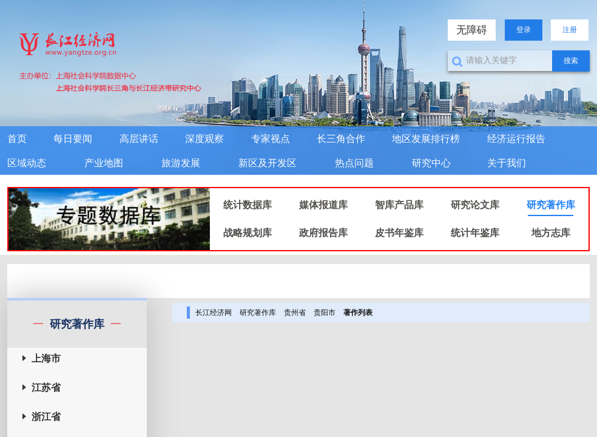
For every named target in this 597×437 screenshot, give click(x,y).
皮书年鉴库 (399, 233)
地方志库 (550, 233)
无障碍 (471, 30)
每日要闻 (72, 139)
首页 (17, 139)
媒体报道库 (323, 205)
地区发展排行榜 (426, 139)
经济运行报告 (516, 139)
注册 (569, 29)
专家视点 (270, 139)
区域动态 (26, 163)
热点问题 (354, 163)
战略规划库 (247, 233)
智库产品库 (399, 205)
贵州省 (295, 312)
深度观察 (204, 139)
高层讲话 (139, 139)
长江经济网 (213, 312)
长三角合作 (341, 139)
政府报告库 (323, 233)
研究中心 (431, 163)
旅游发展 (180, 163)
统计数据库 (247, 205)
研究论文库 (475, 205)
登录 (523, 29)
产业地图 (103, 163)
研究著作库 (551, 205)
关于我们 (506, 163)
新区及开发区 (267, 163)
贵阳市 (325, 312)
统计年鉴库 (475, 233)
